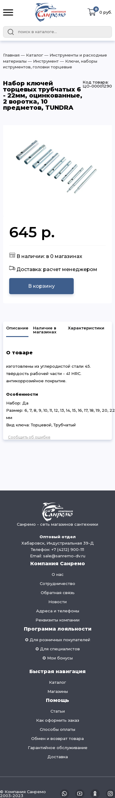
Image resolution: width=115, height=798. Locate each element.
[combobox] (57, 32)
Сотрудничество (57, 583)
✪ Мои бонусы (58, 657)
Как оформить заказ (57, 720)
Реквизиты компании (57, 619)
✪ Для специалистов (57, 648)
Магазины (57, 691)
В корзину (41, 286)
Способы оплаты (57, 729)
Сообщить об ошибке (29, 437)
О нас (58, 574)
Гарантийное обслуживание (57, 747)
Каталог (57, 682)
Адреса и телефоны (57, 610)
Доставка (57, 756)
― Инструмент (43, 61)
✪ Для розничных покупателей (57, 639)
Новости (57, 601)
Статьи (57, 711)
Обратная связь (58, 592)
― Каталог (31, 55)
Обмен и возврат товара (57, 738)
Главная (11, 55)
